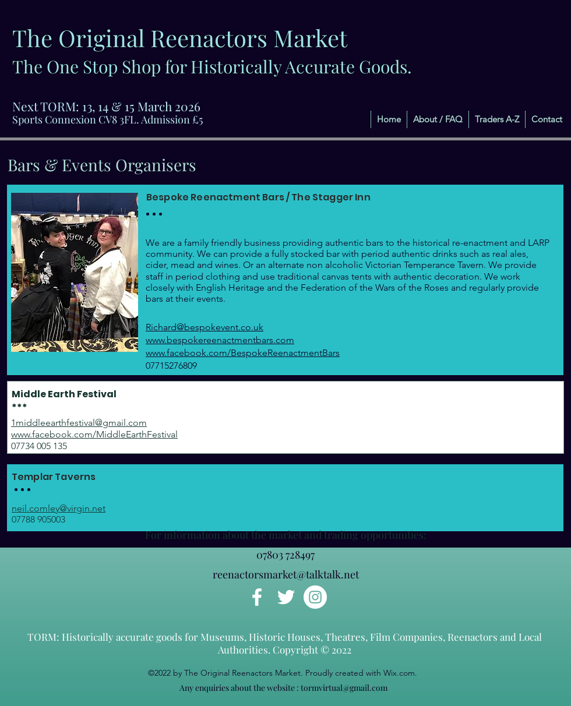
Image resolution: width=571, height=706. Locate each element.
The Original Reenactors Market (179, 37)
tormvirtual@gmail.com (344, 687)
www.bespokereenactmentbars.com (220, 339)
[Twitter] (286, 597)
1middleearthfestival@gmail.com (79, 422)
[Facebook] (257, 597)
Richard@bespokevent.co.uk (204, 327)
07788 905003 (38, 519)
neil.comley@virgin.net (58, 508)
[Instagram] (315, 597)
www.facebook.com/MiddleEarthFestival (94, 434)
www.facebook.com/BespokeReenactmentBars (243, 352)
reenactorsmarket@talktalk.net (286, 574)
